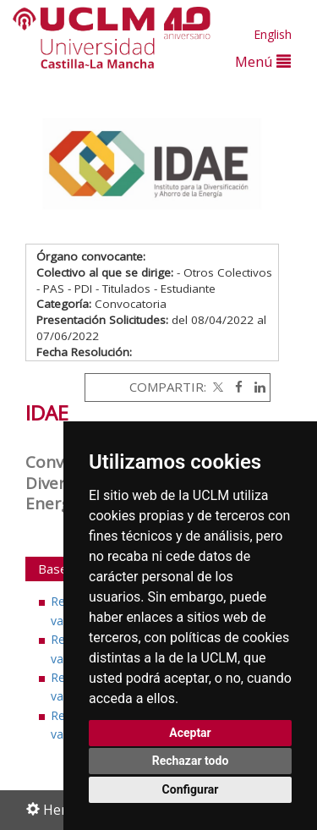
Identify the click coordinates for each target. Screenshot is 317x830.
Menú (263, 61)
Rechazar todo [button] (190, 760)
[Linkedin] (255, 386)
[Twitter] (216, 386)
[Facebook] (235, 386)
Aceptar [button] (190, 732)
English (273, 34)
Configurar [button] (190, 789)
